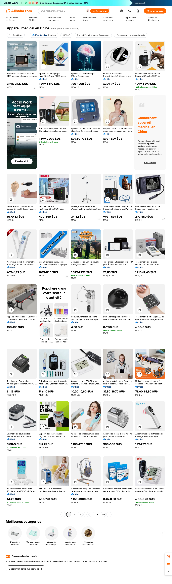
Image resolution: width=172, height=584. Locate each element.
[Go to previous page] (63, 514)
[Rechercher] (99, 11)
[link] (168, 556)
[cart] (130, 11)
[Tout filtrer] (16, 35)
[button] (87, 11)
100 (103, 514)
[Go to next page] (109, 514)
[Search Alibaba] (62, 11)
